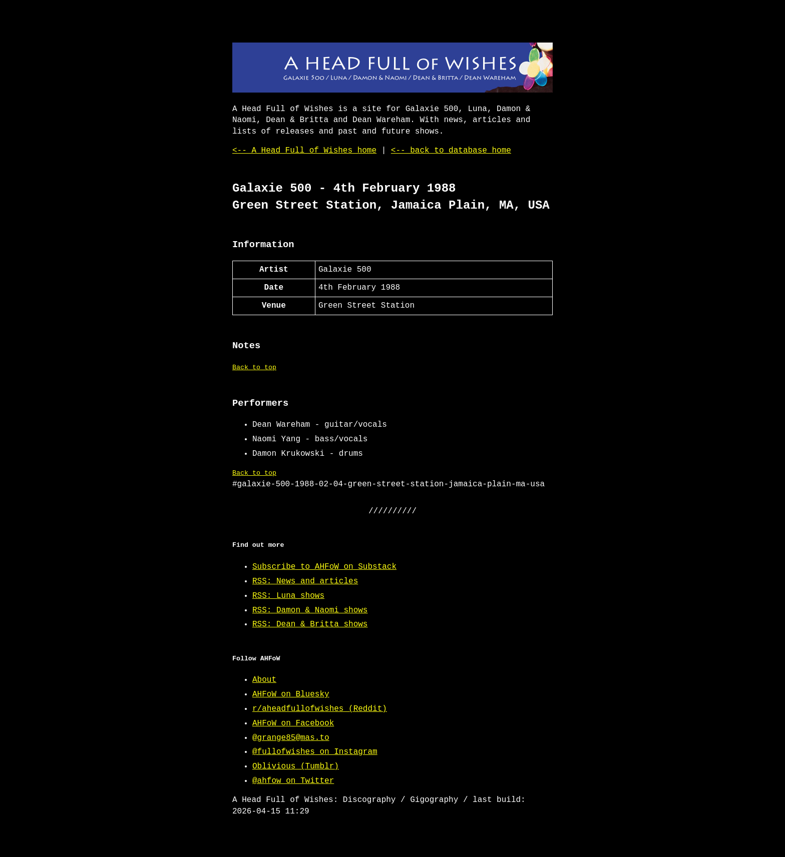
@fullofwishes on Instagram (314, 751)
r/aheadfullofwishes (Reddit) (319, 708)
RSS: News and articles (305, 581)
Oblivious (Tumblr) (295, 766)
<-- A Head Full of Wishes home (304, 150)
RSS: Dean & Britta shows (309, 624)
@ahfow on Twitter (293, 780)
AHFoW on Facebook (293, 723)
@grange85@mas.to (290, 737)
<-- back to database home (451, 150)
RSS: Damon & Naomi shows (309, 610)
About (264, 679)
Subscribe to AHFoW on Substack (324, 566)
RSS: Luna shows (288, 595)
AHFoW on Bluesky (290, 694)
